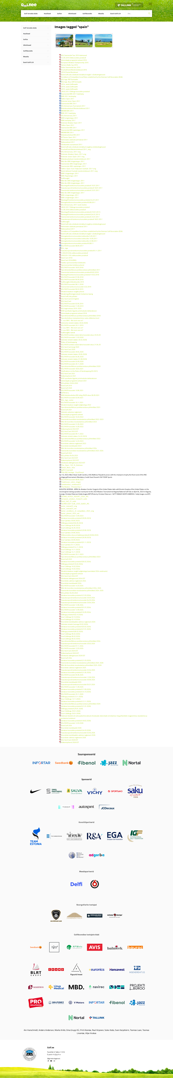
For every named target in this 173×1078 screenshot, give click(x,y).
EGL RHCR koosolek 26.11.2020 (72, 364)
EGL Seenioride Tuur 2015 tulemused (74, 55)
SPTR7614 (65, 393)
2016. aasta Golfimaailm (69, 86)
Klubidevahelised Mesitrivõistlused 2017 (75, 108)
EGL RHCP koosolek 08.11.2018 (72, 284)
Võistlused (72, 13)
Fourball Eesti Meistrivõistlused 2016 (74, 70)
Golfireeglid (65, 178)
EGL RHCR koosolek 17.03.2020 (72, 337)
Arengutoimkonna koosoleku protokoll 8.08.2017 (78, 202)
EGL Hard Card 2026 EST (69, 740)
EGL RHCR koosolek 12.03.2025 (72, 648)
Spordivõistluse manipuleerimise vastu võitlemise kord (80, 318)
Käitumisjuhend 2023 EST (70, 460)
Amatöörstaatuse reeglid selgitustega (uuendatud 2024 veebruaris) (84, 571)
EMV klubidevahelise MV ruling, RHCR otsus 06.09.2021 (80, 395)
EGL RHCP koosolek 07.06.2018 (72, 277)
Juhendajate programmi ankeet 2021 (74, 380)
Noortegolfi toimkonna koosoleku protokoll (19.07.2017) (80, 212)
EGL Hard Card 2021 (68, 373)
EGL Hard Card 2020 (68, 349)
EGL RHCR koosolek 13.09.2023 (72, 515)
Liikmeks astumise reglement (71, 412)
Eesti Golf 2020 (66, 388)
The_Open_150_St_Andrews (72, 465)
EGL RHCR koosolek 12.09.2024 (72, 610)
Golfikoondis (87, 13)
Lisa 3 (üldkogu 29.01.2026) (70, 711)
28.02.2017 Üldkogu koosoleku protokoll (75, 91)
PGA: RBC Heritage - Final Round (72, 472)
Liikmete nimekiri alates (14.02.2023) (74, 436)
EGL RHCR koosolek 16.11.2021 (72, 402)
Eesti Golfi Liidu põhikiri (69, 296)
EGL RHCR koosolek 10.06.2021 (72, 390)
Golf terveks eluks (30, 13)
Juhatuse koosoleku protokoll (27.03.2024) (76, 595)
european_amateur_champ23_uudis (74, 499)
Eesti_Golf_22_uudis (68, 501)
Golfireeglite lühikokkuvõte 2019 (72, 282)
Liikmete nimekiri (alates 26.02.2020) (74, 340)
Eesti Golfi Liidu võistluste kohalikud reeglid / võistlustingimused (83, 74)
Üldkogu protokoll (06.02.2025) (72, 631)
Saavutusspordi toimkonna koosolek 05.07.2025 (78, 684)
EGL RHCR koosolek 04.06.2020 (72, 356)
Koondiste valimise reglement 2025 (73, 667)
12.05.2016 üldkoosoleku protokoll (73, 209)
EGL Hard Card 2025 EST (69, 650)
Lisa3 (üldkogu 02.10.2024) (70, 619)
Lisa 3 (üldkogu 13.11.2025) (70, 699)
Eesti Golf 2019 (66, 385)
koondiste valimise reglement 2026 (73, 737)
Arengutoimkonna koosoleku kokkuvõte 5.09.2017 (78, 236)
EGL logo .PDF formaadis (69, 79)
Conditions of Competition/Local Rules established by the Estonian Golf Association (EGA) (92, 77)
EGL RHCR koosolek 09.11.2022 (72, 434)
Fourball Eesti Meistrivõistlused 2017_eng (76, 149)
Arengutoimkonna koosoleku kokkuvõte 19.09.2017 (79, 238)
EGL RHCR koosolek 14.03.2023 (72, 441)
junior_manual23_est (68, 508)
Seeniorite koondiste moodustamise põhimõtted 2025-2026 (82, 663)
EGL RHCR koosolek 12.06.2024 (72, 605)
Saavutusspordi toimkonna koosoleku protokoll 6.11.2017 (81, 250)
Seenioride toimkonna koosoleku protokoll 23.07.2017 (80, 190)
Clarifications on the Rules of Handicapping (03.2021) (79, 371)
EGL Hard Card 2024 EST (69, 576)
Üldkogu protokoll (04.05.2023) (72, 523)
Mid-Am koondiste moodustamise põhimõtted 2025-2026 (81, 665)
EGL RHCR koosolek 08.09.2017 (72, 246)
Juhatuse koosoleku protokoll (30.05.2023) (76, 518)
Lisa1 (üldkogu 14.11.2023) (70, 552)
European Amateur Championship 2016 (74, 62)
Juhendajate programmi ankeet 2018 (74, 313)
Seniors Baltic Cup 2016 (69, 65)
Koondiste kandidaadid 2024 (71, 583)
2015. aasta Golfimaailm (69, 89)
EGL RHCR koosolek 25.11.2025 (72, 694)
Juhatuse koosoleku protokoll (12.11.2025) (76, 701)
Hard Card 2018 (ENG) (68, 260)
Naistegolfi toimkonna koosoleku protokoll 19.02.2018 (80, 274)
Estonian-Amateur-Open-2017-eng (73, 154)
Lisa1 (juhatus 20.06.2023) (70, 532)
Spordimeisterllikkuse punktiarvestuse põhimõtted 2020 (80, 366)
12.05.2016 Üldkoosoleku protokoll (73, 57)
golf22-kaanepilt (67, 470)
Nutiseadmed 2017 (68, 142)
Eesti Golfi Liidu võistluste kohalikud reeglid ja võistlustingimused (83, 147)
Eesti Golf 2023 (66, 559)
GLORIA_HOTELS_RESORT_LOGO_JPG (74, 496)
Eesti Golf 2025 (66, 725)
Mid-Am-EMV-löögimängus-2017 (72, 161)
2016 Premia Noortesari (69, 72)
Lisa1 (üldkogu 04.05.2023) (70, 525)
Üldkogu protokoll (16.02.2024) (72, 564)
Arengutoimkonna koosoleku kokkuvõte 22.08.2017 (79, 241)
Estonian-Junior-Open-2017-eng (72, 156)
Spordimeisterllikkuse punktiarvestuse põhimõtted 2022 (80, 438)
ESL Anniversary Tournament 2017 (73, 106)
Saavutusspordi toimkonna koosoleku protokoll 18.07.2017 (81, 188)
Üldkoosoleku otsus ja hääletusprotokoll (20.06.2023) (79, 535)
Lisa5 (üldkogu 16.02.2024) (70, 569)
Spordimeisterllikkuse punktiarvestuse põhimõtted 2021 (80, 407)
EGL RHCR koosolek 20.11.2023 (72, 554)
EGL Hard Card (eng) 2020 (70, 347)
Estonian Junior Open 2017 (70, 101)
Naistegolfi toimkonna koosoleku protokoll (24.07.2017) (80, 214)
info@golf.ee (56, 1054)
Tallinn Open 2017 (67, 98)
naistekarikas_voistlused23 (71, 484)
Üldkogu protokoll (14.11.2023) (72, 547)
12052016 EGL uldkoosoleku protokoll (74, 253)
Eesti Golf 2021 (66, 409)
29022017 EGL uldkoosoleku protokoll (74, 255)
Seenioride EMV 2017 (68, 103)
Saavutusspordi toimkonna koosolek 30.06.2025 (78, 679)
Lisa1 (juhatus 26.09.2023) (70, 540)
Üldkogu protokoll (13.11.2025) (72, 696)
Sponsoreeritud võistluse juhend (72, 265)
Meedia (101, 13)
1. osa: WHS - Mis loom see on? (72, 320)
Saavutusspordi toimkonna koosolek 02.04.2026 (78, 732)
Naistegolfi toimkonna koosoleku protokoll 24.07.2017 (80, 200)
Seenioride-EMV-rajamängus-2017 (73, 166)
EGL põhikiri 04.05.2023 (69, 455)
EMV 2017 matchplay (68, 113)
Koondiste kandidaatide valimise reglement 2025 (78, 622)
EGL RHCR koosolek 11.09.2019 (72, 306)
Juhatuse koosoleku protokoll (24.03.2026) (76, 730)
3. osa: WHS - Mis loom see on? (72, 330)
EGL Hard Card (66, 301)
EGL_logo (64, 248)
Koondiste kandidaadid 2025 (71, 682)
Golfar (59, 13)
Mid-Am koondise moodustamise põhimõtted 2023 (79, 421)
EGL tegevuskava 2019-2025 (71, 308)
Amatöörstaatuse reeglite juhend (72, 291)
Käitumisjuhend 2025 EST (70, 653)
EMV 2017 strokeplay (68, 96)
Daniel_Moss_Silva (68, 467)
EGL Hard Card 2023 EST (69, 458)
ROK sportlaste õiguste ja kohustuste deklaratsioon (79, 311)
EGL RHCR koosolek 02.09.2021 (72, 397)
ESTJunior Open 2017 (68, 137)
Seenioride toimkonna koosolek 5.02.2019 (76, 286)
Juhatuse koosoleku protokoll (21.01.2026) (76, 706)
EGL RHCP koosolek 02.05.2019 (72, 303)
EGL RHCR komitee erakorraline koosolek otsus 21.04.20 (81, 344)
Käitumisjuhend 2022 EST (70, 429)
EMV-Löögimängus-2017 (70, 173)
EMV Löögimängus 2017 (69, 118)
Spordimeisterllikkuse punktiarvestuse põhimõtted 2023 (80, 556)
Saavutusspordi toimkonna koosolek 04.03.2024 (78, 600)
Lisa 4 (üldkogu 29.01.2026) (70, 713)
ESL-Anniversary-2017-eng (71, 151)
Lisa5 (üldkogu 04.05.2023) (70, 528)
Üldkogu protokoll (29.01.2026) (72, 708)
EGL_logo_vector (67, 400)
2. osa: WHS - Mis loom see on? (72, 327)
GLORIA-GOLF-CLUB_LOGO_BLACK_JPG (75, 503)
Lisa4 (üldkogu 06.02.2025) (70, 638)
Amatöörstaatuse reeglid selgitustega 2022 (76, 405)
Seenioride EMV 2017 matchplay (72, 94)
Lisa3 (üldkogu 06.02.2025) (70, 636)
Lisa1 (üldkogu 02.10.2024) (70, 617)
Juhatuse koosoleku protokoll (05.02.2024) (76, 561)
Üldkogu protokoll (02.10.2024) (72, 614)
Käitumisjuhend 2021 (68, 376)
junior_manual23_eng (69, 506)
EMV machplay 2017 (68, 120)
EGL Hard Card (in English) (70, 299)
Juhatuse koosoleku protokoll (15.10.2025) (76, 691)
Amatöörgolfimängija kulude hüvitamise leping (77, 294)
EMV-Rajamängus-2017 (69, 176)
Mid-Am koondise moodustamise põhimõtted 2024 (79, 448)
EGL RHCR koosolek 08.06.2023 (72, 479)
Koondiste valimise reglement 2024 (73, 581)
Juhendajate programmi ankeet (72, 414)
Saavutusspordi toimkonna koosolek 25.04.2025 (78, 670)
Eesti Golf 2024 (66, 658)
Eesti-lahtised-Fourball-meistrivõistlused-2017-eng (79, 171)
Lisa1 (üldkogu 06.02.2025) (70, 634)
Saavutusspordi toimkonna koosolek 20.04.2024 (78, 602)
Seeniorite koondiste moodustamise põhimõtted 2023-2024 (82, 450)
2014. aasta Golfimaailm (69, 84)
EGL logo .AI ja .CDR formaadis (71, 82)
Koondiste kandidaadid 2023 (71, 446)
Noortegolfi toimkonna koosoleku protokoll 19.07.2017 (80, 185)
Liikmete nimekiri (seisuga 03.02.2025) (74, 624)
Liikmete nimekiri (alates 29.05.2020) (74, 354)
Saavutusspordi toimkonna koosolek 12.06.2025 (78, 677)
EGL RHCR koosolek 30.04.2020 (72, 352)
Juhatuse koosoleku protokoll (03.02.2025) (76, 626)
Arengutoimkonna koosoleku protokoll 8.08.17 (77, 243)
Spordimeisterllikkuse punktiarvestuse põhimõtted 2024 (80, 641)
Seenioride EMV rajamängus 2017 (73, 130)
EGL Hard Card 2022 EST (69, 431)
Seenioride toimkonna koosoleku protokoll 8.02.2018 (79, 272)
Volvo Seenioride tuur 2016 (70, 67)
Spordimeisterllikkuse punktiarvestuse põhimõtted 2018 (80, 315)
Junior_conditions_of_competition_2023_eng (77, 511)
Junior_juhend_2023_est (70, 513)
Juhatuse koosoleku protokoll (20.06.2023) (76, 530)
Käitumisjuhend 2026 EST (70, 742)
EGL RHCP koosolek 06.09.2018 (72, 279)
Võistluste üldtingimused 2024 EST (73, 578)
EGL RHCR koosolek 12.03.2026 (72, 723)
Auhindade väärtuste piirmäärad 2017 (74, 139)
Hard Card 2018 (66, 258)
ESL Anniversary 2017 (69, 115)
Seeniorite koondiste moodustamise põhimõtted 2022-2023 (82, 419)
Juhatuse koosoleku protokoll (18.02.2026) (76, 720)
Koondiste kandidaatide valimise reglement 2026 (78, 735)
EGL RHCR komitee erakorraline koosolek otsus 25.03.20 (81, 335)
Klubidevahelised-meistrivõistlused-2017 (75, 159)
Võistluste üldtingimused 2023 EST (73, 462)
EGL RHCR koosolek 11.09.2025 (72, 687)
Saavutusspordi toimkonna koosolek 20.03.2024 (78, 597)
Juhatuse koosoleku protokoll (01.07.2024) (76, 607)
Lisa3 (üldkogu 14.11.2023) (70, 549)
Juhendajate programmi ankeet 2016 (74, 60)
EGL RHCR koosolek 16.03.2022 (72, 417)
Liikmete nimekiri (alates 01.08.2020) (74, 359)
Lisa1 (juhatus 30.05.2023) (70, 520)
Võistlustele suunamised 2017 (71, 144)
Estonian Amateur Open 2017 (71, 123)
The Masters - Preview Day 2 (71, 487)
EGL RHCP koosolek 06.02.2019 (72, 289)
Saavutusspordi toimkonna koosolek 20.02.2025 (78, 643)
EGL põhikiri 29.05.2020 (69, 383)
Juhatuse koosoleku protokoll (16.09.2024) (76, 612)
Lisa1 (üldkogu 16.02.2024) (70, 566)
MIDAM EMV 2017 (67, 111)
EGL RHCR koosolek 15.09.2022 (72, 426)
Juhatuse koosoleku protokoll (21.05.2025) (76, 672)
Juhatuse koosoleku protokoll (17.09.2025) (76, 689)
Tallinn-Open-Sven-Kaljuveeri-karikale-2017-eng (78, 168)
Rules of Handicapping (69, 342)
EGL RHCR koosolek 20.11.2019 (72, 325)
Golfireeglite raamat (68, 332)
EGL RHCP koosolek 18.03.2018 (72, 267)
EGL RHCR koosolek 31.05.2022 (72, 424)
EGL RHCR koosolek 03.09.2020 (72, 361)
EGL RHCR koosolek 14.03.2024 (72, 585)
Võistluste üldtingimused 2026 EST (73, 655)
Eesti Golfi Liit (115, 13)
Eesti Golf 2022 (66, 453)
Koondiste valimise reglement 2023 (73, 443)
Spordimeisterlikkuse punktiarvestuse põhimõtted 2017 (80, 270)
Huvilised (47, 13)
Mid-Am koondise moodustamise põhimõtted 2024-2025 (81, 588)
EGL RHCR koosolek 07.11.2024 (72, 646)
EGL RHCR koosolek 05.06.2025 (72, 675)
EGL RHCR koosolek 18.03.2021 (72, 368)
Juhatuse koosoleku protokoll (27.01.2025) (76, 629)
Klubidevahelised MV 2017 (70, 135)
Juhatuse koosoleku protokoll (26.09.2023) (76, 537)
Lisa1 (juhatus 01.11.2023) (70, 544)
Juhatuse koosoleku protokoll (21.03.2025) (76, 660)
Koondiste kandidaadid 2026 (71, 728)
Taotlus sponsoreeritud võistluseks (73, 262)
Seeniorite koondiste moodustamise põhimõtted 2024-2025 (82, 590)
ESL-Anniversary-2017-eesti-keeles (74, 205)
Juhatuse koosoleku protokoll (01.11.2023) (76, 542)
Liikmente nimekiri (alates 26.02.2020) (74, 323)
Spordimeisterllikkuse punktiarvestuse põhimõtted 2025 (80, 704)
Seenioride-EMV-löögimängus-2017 (74, 164)
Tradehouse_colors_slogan (71, 482)
